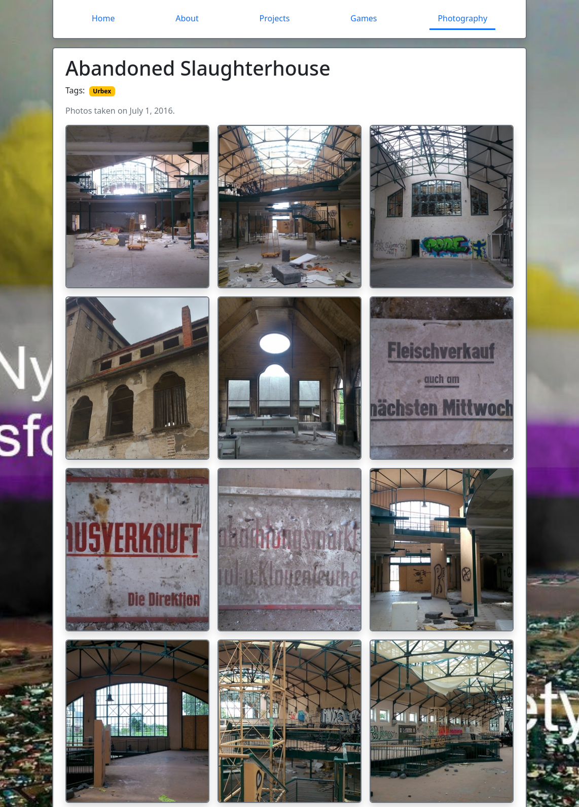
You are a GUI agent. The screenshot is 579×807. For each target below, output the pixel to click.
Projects (275, 18)
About (186, 18)
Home (103, 18)
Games (363, 18)
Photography (462, 18)
